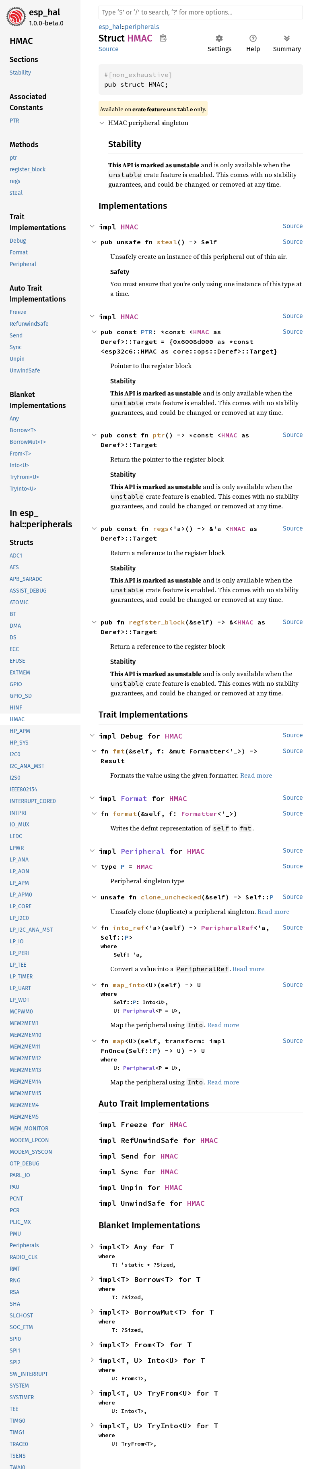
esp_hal (44, 12)
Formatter (199, 813)
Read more (256, 775)
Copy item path (163, 38)
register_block (157, 622)
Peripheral (143, 851)
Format (134, 798)
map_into (129, 985)
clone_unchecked (171, 897)
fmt (119, 751)
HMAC (129, 226)
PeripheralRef (227, 928)
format (125, 813)
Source (109, 49)
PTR (147, 332)
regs (161, 528)
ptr (159, 435)
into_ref (129, 928)
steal (167, 242)
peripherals (142, 27)
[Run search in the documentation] (201, 12)
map (119, 1041)
